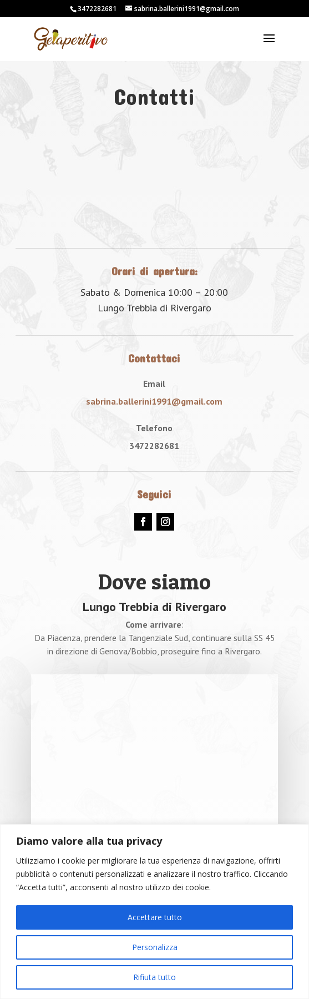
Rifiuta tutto (154, 977)
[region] (154, 911)
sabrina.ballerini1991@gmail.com (154, 401)
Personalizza (155, 947)
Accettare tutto (155, 917)
